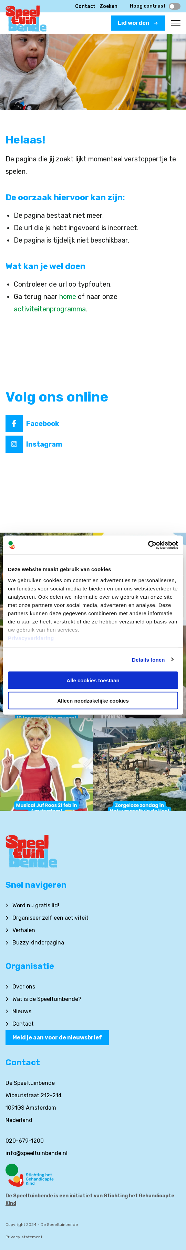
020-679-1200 (25, 1140)
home (67, 296)
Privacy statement (24, 1237)
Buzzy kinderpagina (38, 942)
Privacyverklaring (31, 638)
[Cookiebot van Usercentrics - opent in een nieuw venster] (148, 545)
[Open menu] (175, 23)
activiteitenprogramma (50, 309)
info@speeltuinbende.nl (37, 1153)
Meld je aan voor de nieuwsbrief (57, 1037)
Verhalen (23, 930)
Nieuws (21, 1011)
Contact (85, 6)
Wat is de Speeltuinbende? (46, 999)
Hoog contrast (155, 6)
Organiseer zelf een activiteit (50, 918)
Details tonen (148, 659)
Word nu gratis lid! (35, 905)
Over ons (23, 986)
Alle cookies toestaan (92, 680)
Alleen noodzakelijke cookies (93, 700)
